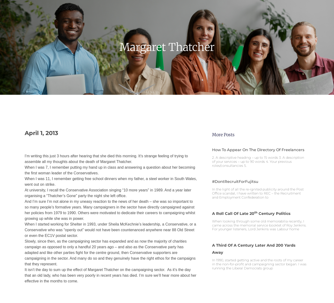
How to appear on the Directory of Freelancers (258, 150)
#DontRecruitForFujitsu (235, 181)
